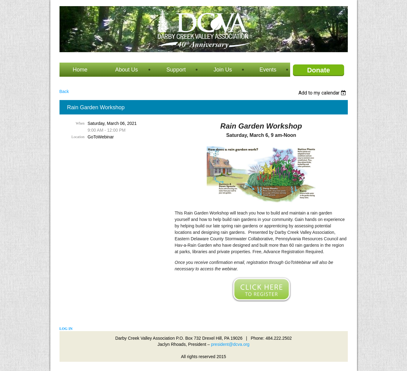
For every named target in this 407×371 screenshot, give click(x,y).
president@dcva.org (230, 344)
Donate (318, 70)
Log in (66, 329)
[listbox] (323, 93)
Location (78, 137)
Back (64, 91)
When (80, 123)
